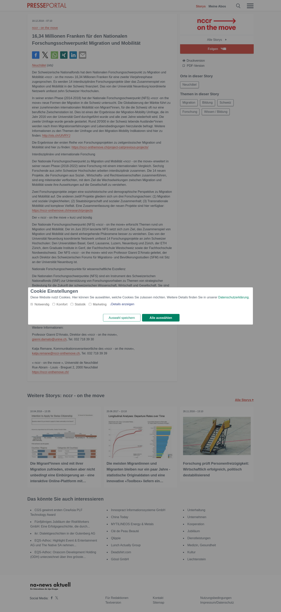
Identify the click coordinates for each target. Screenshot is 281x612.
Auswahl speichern (122, 317)
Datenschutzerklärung (233, 297)
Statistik (80, 304)
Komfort (62, 304)
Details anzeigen (122, 304)
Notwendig (42, 304)
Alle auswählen (160, 317)
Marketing (100, 304)
